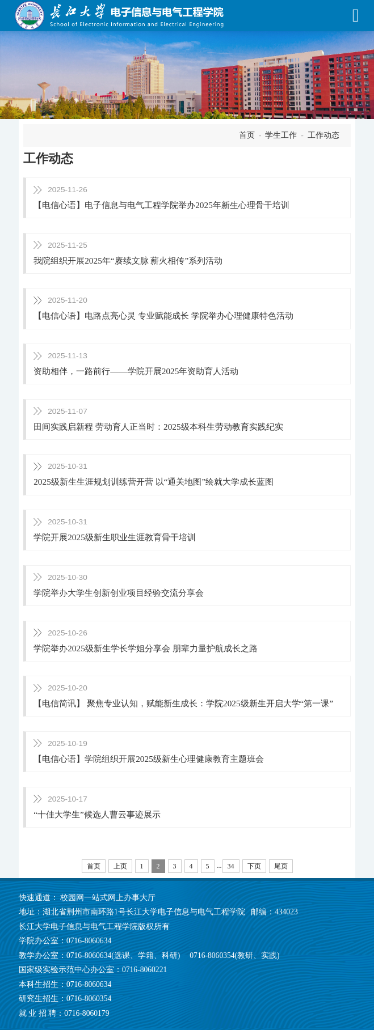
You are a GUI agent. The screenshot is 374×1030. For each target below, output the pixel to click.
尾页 (281, 866)
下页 (254, 866)
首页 (247, 135)
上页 (120, 866)
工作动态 (323, 135)
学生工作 (281, 135)
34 (231, 866)
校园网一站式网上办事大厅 (108, 897)
